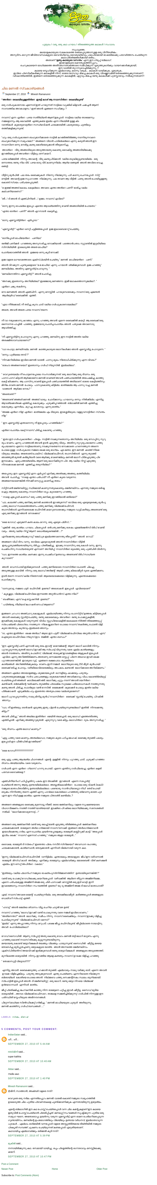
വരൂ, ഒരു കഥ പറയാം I (65, 44)
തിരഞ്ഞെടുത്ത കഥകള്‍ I (91, 44)
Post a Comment (9, 1164)
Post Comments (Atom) (27, 1175)
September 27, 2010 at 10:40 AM (29, 1061)
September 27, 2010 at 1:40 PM (29, 1078)
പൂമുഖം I (47, 44)
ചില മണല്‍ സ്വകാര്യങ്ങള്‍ (22, 88)
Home (55, 1169)
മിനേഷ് (24, 1017)
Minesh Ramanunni (17, 1086)
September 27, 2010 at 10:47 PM (29, 1156)
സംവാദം (110, 44)
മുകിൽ (12, 1143)
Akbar (11, 1069)
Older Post (102, 1169)
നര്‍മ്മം (15, 1017)
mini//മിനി (13, 1052)
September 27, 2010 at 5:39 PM (29, 1135)
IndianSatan (14, 1034)
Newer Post (7, 1169)
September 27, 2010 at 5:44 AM (29, 1044)
